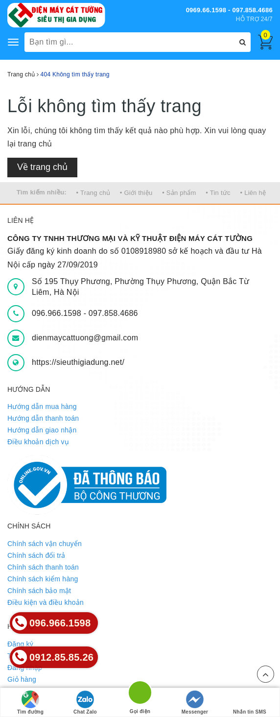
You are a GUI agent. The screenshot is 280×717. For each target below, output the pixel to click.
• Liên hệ (253, 192)
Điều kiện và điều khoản (45, 602)
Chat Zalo (85, 703)
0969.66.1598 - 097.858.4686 (229, 10)
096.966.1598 (58, 313)
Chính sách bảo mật (39, 591)
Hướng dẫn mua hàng (42, 406)
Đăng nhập (24, 667)
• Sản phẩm (179, 192)
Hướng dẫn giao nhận (42, 430)
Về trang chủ (42, 167)
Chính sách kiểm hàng (42, 579)
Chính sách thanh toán (43, 567)
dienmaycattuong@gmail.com (85, 338)
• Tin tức (218, 192)
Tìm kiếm (22, 656)
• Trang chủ (93, 192)
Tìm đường (30, 703)
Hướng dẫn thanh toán (43, 418)
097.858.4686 (113, 313)
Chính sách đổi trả (36, 555)
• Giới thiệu (136, 192)
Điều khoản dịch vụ (38, 442)
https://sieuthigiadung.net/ (78, 362)
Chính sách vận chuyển (44, 544)
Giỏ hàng (21, 679)
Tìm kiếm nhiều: (42, 192)
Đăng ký (20, 644)
